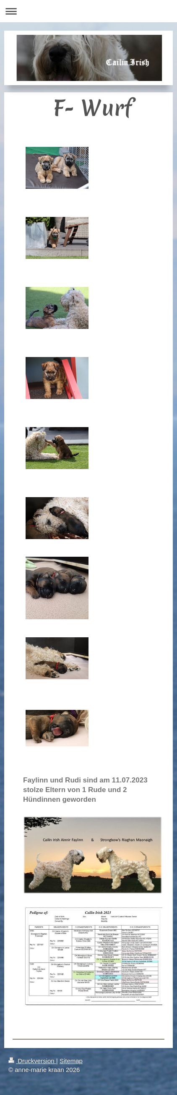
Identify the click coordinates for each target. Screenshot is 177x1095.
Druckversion (32, 1060)
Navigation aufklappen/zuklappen (88, 11)
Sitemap (71, 1060)
